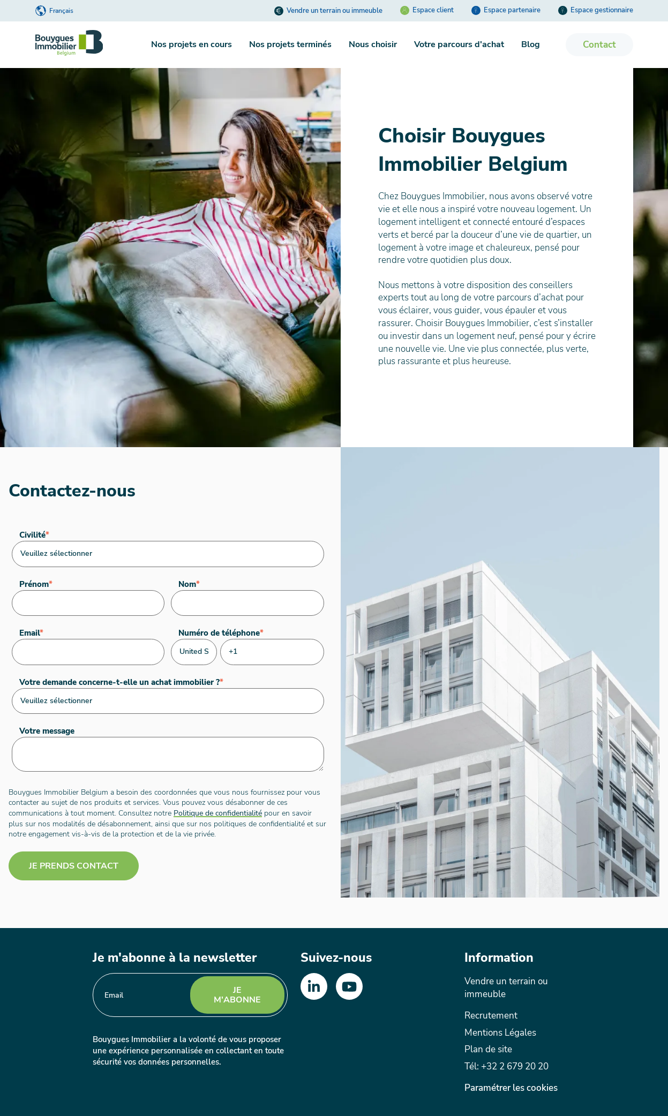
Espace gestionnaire (595, 10)
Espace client (427, 10)
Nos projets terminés (290, 44)
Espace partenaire (506, 10)
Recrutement (490, 1015)
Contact (599, 45)
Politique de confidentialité (218, 813)
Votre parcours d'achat (459, 44)
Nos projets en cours (191, 44)
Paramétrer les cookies (511, 1088)
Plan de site (488, 1049)
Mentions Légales (500, 1033)
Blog (530, 44)
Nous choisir (373, 44)
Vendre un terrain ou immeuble (328, 11)
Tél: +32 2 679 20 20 (506, 1066)
